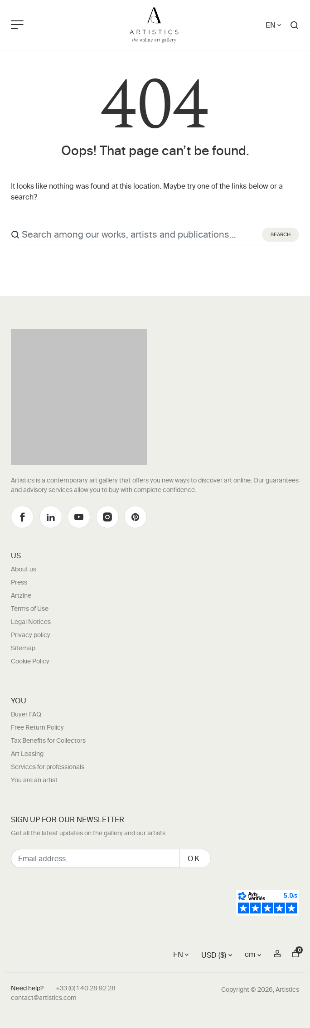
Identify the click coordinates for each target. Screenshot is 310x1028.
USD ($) (213, 955)
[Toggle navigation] (50, 25)
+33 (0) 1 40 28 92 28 (86, 988)
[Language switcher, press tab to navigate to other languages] (274, 25)
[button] (294, 25)
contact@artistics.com (44, 997)
